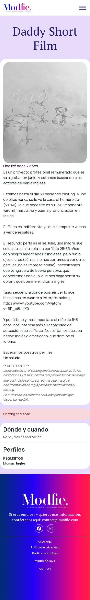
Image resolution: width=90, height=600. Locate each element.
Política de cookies (45, 553)
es (41, 568)
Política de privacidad (45, 547)
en (49, 568)
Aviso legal (45, 541)
